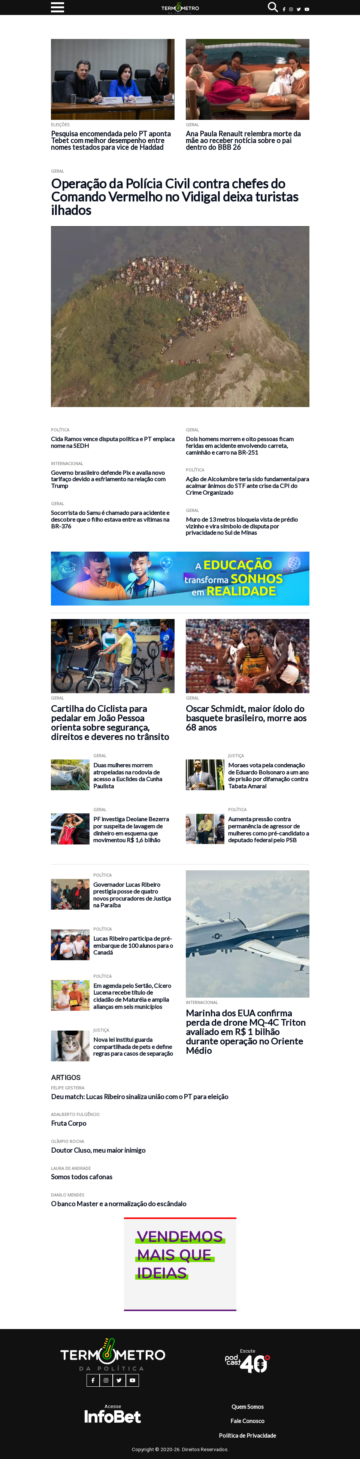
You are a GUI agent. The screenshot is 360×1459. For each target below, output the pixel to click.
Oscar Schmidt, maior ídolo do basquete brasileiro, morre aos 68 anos (246, 717)
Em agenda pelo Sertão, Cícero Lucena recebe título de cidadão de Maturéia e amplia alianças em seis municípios (132, 996)
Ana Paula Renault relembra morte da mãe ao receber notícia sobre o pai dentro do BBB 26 (243, 140)
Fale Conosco (247, 1420)
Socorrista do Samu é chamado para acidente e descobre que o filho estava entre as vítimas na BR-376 (110, 519)
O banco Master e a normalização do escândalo (118, 1204)
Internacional (67, 463)
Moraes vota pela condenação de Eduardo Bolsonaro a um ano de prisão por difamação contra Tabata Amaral (268, 775)
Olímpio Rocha (67, 1141)
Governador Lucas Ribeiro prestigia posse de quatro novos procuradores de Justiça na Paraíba (132, 895)
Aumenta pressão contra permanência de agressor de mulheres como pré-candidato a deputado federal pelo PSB (268, 829)
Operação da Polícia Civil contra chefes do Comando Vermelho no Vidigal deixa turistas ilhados (174, 197)
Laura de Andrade (71, 1168)
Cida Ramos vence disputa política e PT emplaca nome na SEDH (113, 442)
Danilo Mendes (67, 1195)
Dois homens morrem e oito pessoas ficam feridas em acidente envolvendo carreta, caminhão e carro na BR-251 (240, 445)
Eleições (60, 124)
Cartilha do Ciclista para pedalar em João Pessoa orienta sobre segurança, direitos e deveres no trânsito (110, 722)
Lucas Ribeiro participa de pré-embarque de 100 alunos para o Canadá (133, 945)
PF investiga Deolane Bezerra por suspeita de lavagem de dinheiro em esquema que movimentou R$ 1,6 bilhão (131, 829)
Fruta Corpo (68, 1123)
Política (60, 430)
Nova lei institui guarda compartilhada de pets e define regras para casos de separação (133, 1046)
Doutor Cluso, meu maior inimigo (98, 1150)
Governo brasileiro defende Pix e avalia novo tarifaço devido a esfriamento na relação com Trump (108, 479)
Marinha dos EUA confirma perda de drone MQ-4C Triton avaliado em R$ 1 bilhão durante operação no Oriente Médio (246, 1031)
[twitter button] (299, 9)
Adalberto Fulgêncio (75, 1114)
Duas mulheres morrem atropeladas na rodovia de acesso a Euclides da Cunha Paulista (127, 775)
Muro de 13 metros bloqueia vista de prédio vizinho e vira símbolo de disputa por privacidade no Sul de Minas (242, 526)
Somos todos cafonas (81, 1177)
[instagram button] (291, 9)
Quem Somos (248, 1406)
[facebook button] (284, 9)
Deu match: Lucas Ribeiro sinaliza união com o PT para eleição (139, 1097)
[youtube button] (307, 9)
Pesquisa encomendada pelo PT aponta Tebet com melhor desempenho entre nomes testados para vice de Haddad (111, 140)
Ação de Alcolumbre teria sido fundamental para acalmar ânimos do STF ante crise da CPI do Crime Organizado (247, 485)
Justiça (236, 755)
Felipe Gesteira (67, 1088)
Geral (192, 124)
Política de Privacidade (247, 1435)
